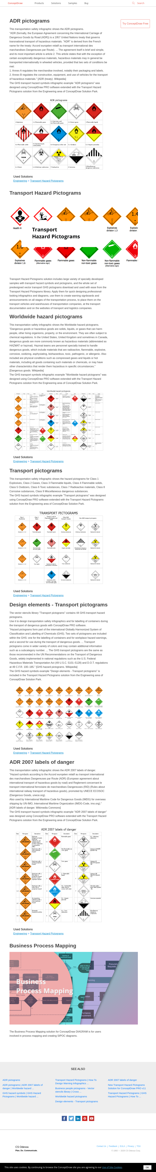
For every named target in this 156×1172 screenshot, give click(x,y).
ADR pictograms (29, 21)
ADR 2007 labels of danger (41, 762)
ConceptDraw (15, 3)
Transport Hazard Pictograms (47, 180)
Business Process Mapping (42, 946)
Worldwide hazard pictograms (45, 316)
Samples (72, 3)
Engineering (20, 180)
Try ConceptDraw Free (135, 23)
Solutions (56, 3)
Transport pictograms (35, 470)
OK (147, 1167)
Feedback (113, 1146)
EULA (122, 1146)
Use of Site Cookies (112, 1167)
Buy (86, 3)
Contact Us (101, 1146)
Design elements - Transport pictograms (58, 605)
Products (39, 3)
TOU (139, 1146)
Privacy (131, 1146)
